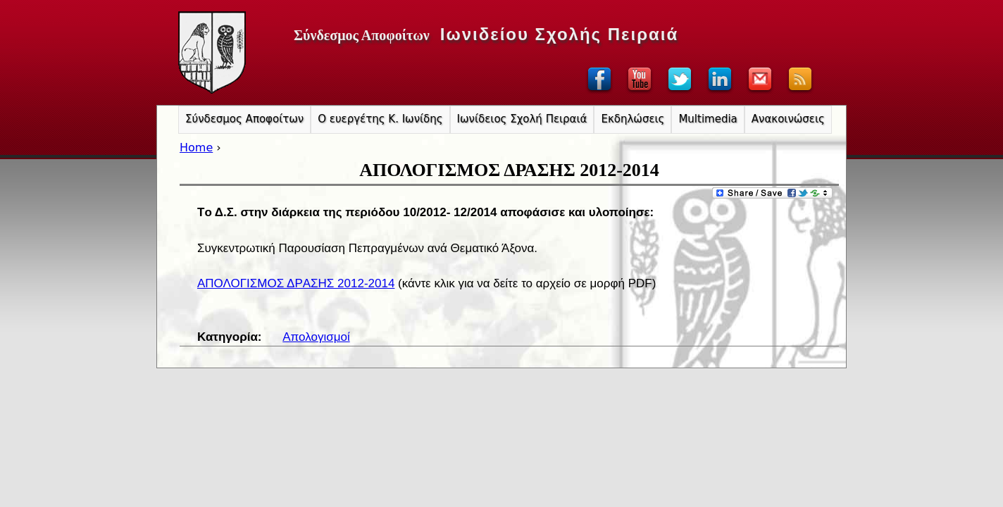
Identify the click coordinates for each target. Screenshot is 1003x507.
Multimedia (707, 119)
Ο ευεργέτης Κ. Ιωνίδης (380, 119)
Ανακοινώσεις (788, 119)
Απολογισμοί (315, 337)
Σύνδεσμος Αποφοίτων (244, 119)
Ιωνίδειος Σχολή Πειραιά (522, 119)
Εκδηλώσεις (632, 119)
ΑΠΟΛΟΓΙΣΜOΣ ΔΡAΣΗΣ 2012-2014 (295, 283)
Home (196, 147)
